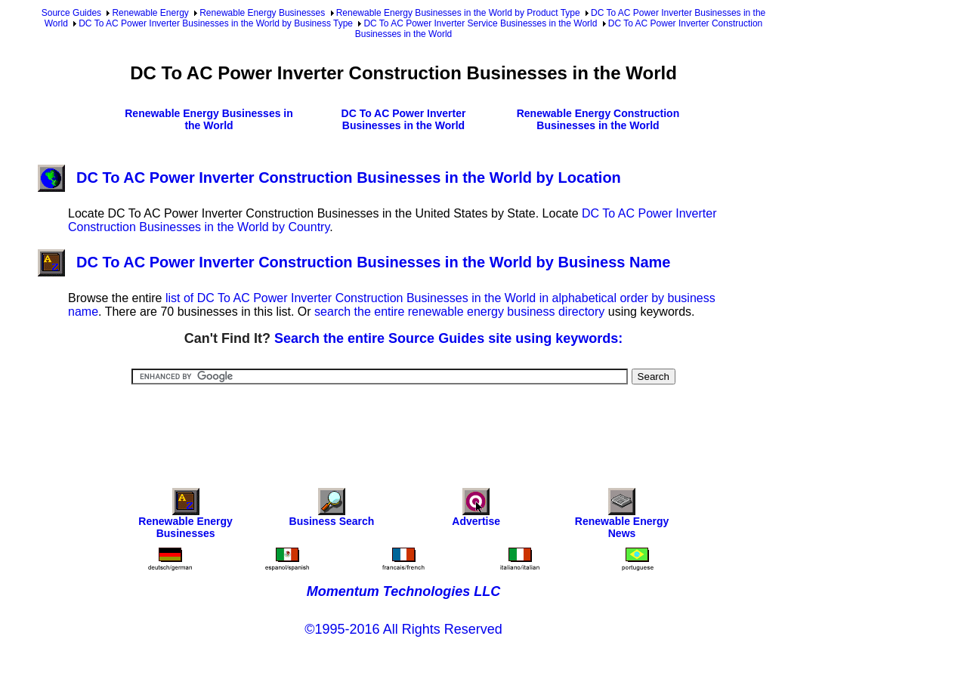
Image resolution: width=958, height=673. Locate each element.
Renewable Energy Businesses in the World (209, 119)
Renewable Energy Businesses (262, 13)
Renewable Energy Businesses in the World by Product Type (458, 13)
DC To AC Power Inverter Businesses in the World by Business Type (216, 23)
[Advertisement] (403, 426)
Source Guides (71, 13)
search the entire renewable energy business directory (459, 311)
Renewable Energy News (622, 517)
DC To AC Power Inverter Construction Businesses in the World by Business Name (354, 262)
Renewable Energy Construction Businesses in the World (598, 119)
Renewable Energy (150, 13)
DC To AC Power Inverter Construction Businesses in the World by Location (329, 177)
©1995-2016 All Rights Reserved (403, 629)
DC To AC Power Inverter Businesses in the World (403, 119)
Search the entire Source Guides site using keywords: (448, 338)
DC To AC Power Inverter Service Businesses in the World (480, 23)
